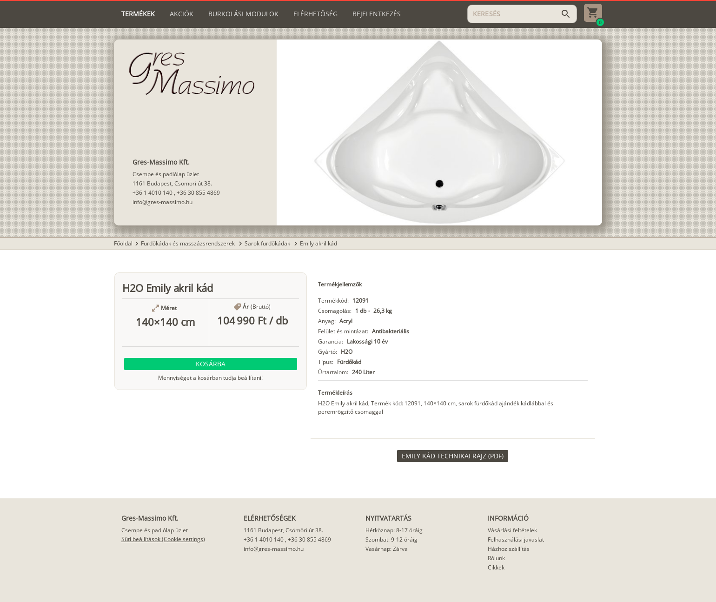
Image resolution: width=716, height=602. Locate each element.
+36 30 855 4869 (198, 193)
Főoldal (123, 243)
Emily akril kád (318, 243)
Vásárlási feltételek (512, 530)
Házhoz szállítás (509, 549)
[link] (452, 456)
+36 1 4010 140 (152, 193)
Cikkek (496, 567)
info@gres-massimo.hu (162, 202)
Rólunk (496, 558)
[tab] (138, 14)
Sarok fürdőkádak (268, 243)
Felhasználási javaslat (516, 539)
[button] (210, 364)
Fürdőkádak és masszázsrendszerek (188, 243)
